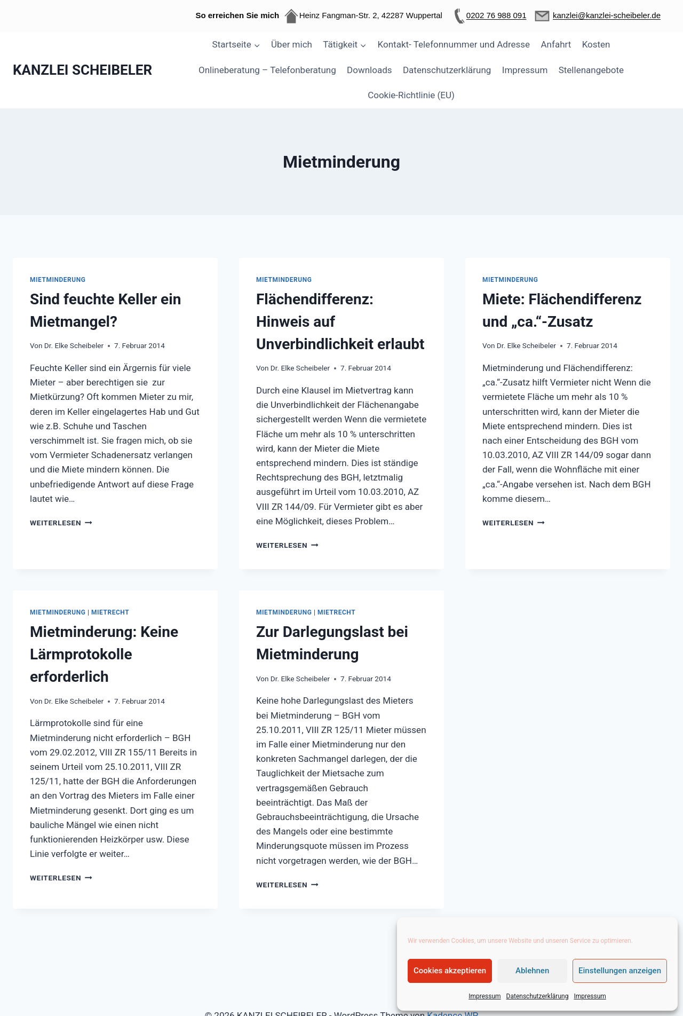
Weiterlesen (61, 522)
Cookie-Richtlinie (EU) (411, 95)
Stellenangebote (591, 70)
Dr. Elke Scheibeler (74, 345)
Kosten (596, 44)
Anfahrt (556, 44)
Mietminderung (57, 279)
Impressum (484, 996)
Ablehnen (532, 970)
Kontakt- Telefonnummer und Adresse (454, 44)
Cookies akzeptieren (450, 970)
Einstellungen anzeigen (619, 970)
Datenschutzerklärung (537, 996)
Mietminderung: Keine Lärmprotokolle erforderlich (104, 654)
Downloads (369, 70)
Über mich (291, 44)
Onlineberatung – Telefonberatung (267, 70)
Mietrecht (110, 612)
